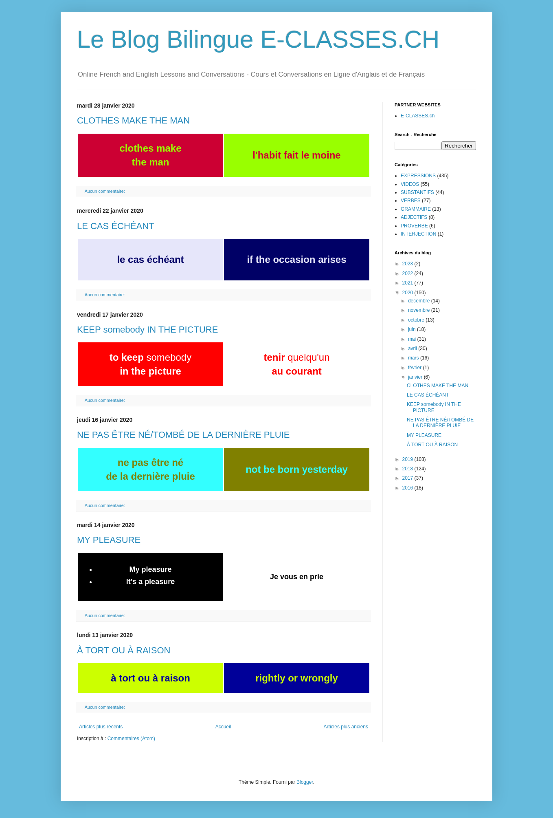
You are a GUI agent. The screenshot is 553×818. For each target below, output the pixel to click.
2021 (408, 283)
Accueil (223, 727)
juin (412, 329)
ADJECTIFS (414, 217)
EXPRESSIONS (418, 176)
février (415, 367)
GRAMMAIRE (416, 209)
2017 (408, 478)
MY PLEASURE (108, 540)
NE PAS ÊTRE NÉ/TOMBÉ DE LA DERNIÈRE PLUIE (183, 435)
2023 (408, 264)
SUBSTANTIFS (417, 192)
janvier (416, 377)
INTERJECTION (418, 234)
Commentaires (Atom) (131, 738)
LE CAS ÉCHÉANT (115, 226)
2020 (408, 292)
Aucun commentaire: (105, 191)
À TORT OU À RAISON (123, 650)
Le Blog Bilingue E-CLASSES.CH (258, 39)
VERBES (411, 200)
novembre (419, 310)
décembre (419, 301)
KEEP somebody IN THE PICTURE (147, 329)
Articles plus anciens (346, 727)
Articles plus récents (101, 727)
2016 (408, 488)
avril (413, 348)
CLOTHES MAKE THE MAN (133, 120)
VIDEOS (410, 184)
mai (412, 339)
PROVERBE (414, 226)
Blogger (304, 782)
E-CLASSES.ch (417, 116)
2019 (408, 459)
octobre (417, 320)
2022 (408, 273)
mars (414, 358)
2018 (408, 469)
